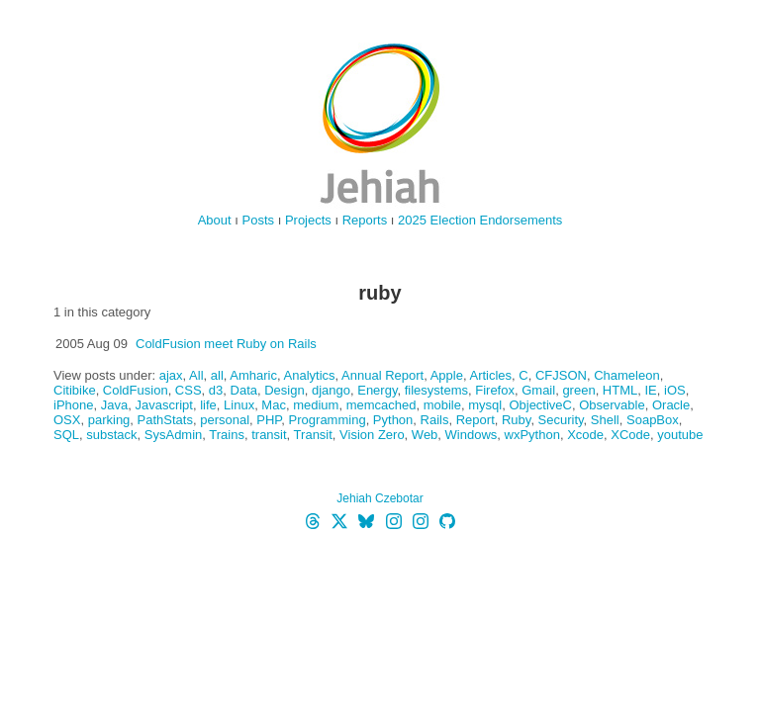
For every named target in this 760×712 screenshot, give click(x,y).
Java (114, 405)
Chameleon (627, 375)
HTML (620, 390)
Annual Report (382, 375)
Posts (258, 220)
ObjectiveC (540, 405)
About (215, 220)
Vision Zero (372, 434)
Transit (313, 434)
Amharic (253, 375)
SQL (66, 434)
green (578, 390)
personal (224, 419)
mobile (442, 405)
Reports (365, 220)
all (217, 375)
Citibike (74, 390)
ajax (171, 375)
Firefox (495, 390)
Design (284, 390)
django (331, 390)
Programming (327, 419)
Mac (273, 405)
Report (475, 419)
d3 (216, 390)
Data (244, 390)
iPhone (73, 405)
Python (393, 419)
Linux (239, 405)
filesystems (436, 390)
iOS (675, 390)
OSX (66, 419)
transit (268, 434)
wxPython (532, 434)
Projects (308, 220)
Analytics (309, 375)
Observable (611, 405)
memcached (381, 405)
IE (650, 390)
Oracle (671, 405)
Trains (226, 434)
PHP (268, 419)
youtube (680, 434)
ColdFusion (135, 390)
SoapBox (652, 419)
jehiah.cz (380, 124)
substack (111, 434)
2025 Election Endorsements (480, 220)
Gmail (538, 390)
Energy (377, 390)
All (196, 375)
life (208, 405)
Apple (446, 375)
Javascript (164, 405)
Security (561, 419)
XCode (630, 434)
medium (315, 405)
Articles (490, 375)
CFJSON (561, 375)
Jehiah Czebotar (379, 498)
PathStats (165, 419)
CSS (188, 390)
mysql (485, 405)
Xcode (585, 434)
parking (109, 419)
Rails (435, 419)
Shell (605, 419)
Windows (471, 434)
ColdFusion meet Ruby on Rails (226, 343)
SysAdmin (173, 434)
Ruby (516, 419)
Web (425, 434)
